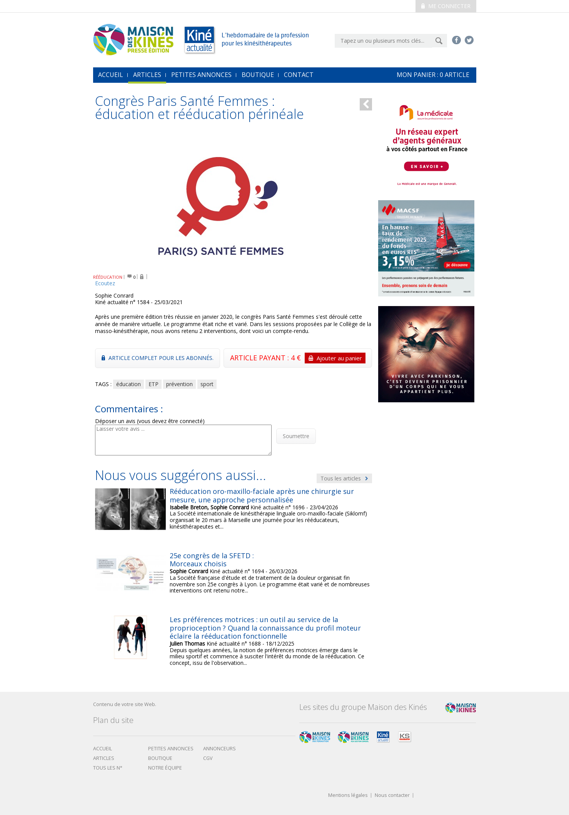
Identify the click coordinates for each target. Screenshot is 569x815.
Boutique (258, 74)
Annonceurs (219, 748)
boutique (160, 758)
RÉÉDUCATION (107, 277)
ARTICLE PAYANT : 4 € (297, 358)
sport (207, 384)
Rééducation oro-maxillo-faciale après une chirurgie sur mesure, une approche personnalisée (262, 495)
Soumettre (296, 436)
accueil (110, 74)
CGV (208, 758)
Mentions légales (348, 795)
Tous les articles (344, 478)
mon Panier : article (433, 74)
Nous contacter (392, 795)
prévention (179, 384)
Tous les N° (107, 768)
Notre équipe (165, 768)
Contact (299, 74)
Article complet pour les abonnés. (158, 357)
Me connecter (446, 6)
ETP (154, 384)
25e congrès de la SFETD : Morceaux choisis (212, 560)
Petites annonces (201, 74)
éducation (128, 384)
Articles (147, 74)
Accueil (102, 748)
